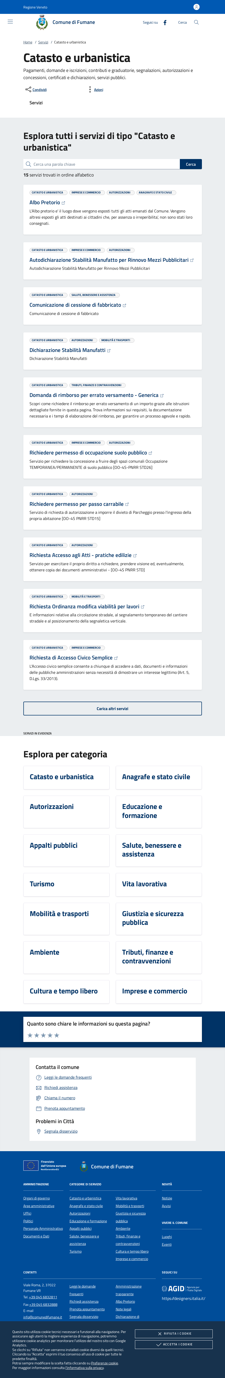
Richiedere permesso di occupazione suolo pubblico (91, 452)
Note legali (123, 1309)
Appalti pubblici (81, 1228)
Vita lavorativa (126, 1198)
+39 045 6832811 (43, 1297)
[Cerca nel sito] (196, 22)
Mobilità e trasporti (130, 1206)
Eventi (167, 1244)
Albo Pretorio (47, 202)
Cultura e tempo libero (132, 1251)
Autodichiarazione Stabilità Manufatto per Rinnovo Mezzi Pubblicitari (112, 260)
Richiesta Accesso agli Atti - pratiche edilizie (83, 555)
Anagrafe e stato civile (86, 1206)
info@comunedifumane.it (42, 1317)
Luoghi (167, 1237)
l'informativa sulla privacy (84, 1367)
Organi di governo (36, 1198)
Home (27, 42)
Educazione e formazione (88, 1221)
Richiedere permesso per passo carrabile (79, 504)
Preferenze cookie (104, 1363)
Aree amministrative (38, 1206)
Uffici (27, 1213)
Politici (28, 1221)
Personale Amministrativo (43, 1228)
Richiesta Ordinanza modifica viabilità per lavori (87, 606)
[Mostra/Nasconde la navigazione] (10, 21)
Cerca (191, 164)
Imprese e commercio (132, 1259)
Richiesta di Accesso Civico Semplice (74, 657)
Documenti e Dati (36, 1236)
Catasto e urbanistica (85, 1198)
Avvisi (166, 1206)
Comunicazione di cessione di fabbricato (78, 305)
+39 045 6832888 (43, 1304)
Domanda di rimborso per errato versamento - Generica (97, 395)
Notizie (167, 1198)
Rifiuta (174, 1334)
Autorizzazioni (80, 1213)
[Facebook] (163, 21)
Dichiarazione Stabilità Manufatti (70, 350)
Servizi (43, 42)
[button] (35, 7)
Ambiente (123, 1228)
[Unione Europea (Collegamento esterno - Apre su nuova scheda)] (46, 1166)
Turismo (76, 1251)
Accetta (174, 1344)
